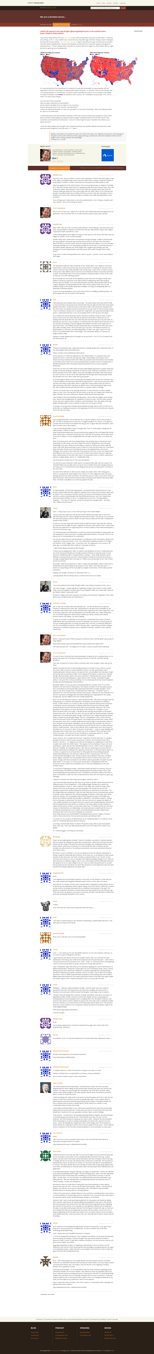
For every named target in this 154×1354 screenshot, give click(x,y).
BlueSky (90, 168)
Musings (79, 25)
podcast (108, 3)
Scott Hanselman (36, 3)
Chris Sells (68, 38)
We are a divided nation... (65, 16)
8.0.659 (112, 1350)
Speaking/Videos (86, 1332)
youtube (115, 3)
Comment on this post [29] (61, 25)
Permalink (105, 168)
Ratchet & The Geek (62, 1338)
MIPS (70, 128)
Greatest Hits (36, 1335)
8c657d (103, 1350)
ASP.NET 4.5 (108, 1332)
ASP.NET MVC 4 (110, 1335)
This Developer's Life (63, 1335)
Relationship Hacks (111, 1338)
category (49, 8)
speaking (122, 3)
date (55, 8)
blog (101, 3)
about (96, 3)
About (54, 161)
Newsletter (60, 161)
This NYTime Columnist (68, 42)
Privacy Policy (36, 1332)
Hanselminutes (60, 1332)
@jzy (68, 1350)
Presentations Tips (87, 1335)
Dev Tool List (36, 1338)
